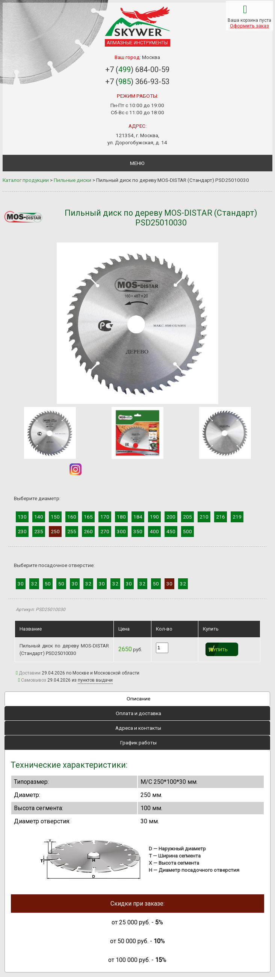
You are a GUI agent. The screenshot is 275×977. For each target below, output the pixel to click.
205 (187, 517)
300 (121, 531)
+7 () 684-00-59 (137, 69)
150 (55, 517)
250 (55, 531)
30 (21, 584)
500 (187, 531)
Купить (219, 649)
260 (88, 531)
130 (22, 517)
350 (137, 531)
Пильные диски (72, 180)
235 (38, 531)
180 (121, 517)
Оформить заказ (249, 26)
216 (220, 517)
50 (48, 584)
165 (88, 517)
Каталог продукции (26, 180)
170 (104, 517)
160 (71, 517)
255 (71, 531)
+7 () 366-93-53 (137, 81)
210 (204, 517)
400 (154, 531)
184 (137, 517)
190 (154, 517)
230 (22, 531)
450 (170, 531)
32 (34, 584)
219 (237, 517)
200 (170, 517)
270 (104, 531)
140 (38, 517)
